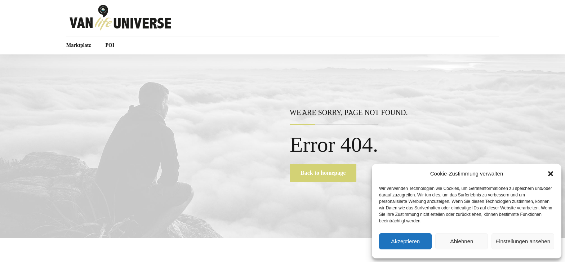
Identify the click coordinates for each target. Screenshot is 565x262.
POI (109, 45)
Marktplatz (78, 45)
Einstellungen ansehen (522, 241)
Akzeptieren (405, 241)
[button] (550, 173)
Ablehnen (461, 241)
